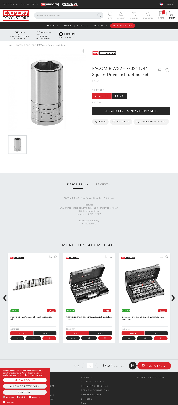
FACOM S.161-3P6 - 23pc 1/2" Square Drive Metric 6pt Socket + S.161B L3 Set (143, 314)
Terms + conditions (95, 386)
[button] (167, 4)
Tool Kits (52, 26)
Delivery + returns (94, 381)
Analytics (22, 397)
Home (10, 40)
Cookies (86, 394)
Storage (82, 26)
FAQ (83, 399)
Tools (68, 26)
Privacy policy (91, 390)
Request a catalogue (150, 373)
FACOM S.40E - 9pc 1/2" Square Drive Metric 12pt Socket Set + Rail (32, 314)
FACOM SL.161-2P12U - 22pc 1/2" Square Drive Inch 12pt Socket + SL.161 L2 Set (89, 314)
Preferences (10, 402)
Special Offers (122, 26)
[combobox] (68, 15)
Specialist (100, 26)
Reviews (103, 180)
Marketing (36, 397)
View (17, 334)
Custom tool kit (92, 377)
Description (78, 180)
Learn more (39, 375)
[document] (25, 386)
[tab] (78, 180)
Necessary (10, 397)
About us (87, 373)
